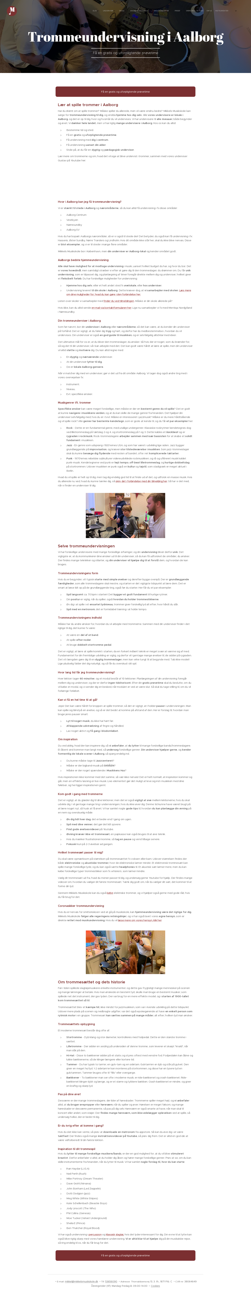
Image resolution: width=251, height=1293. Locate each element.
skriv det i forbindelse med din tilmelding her (141, 481)
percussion (95, 1234)
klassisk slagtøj (114, 1234)
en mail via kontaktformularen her (111, 307)
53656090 (111, 1281)
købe (110, 892)
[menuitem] (187, 11)
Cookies (155, 1285)
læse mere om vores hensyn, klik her (140, 920)
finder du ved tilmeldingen (119, 301)
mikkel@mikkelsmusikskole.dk (81, 1281)
